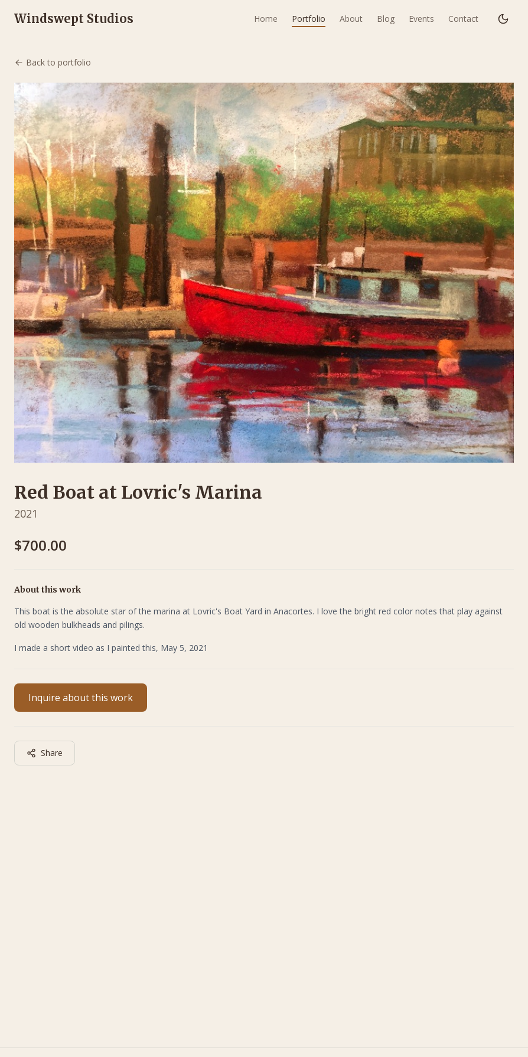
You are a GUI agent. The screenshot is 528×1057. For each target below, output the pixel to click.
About (351, 18)
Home (266, 18)
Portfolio (308, 18)
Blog (386, 18)
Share (45, 752)
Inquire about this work (80, 697)
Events (421, 18)
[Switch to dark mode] (503, 19)
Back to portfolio (52, 62)
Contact (463, 18)
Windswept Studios (73, 18)
